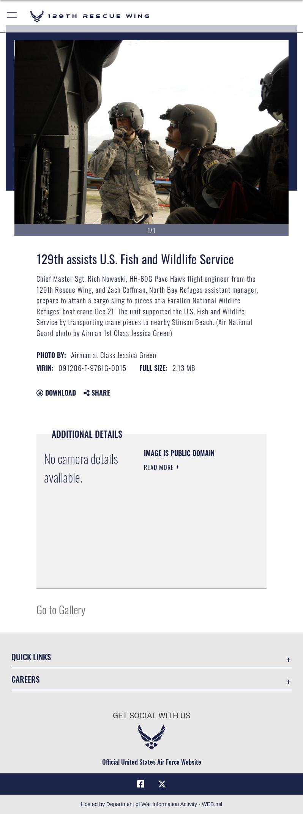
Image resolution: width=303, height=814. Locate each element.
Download (56, 393)
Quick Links (31, 657)
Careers (25, 679)
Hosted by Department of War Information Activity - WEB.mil (151, 804)
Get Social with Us (151, 715)
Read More (160, 467)
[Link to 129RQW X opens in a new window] (162, 784)
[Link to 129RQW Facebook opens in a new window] (141, 784)
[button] (12, 16)
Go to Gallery (60, 609)
